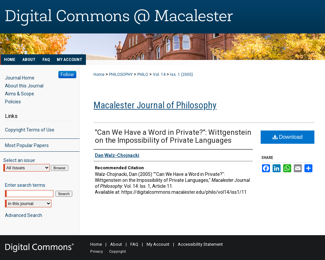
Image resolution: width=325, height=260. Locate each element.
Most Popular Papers (27, 145)
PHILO (142, 74)
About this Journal (24, 85)
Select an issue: (19, 160)
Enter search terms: (25, 185)
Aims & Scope (19, 93)
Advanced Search (23, 215)
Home (99, 74)
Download (288, 137)
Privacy (96, 251)
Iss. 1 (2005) (181, 74)
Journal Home (19, 77)
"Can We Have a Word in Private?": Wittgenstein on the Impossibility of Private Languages (173, 136)
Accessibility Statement (200, 244)
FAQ (134, 244)
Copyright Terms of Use (29, 129)
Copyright (117, 251)
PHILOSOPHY (121, 74)
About (116, 244)
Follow (67, 74)
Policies (13, 101)
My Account (158, 244)
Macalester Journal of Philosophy (155, 105)
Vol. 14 (159, 74)
